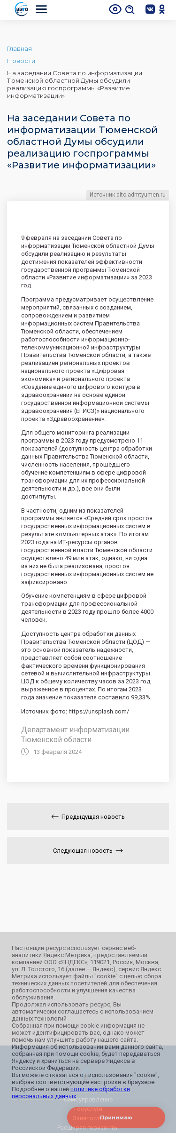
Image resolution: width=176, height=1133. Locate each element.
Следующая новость (88, 850)
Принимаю (116, 1117)
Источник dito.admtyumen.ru (128, 194)
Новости (21, 60)
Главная (19, 48)
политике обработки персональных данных (71, 1092)
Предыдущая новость (88, 816)
